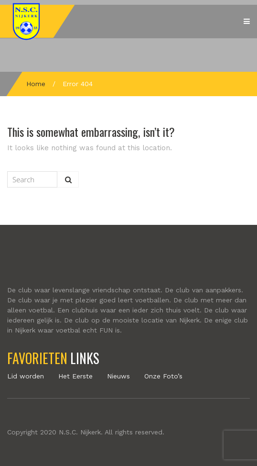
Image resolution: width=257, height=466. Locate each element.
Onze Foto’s (163, 376)
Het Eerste (75, 376)
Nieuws (118, 376)
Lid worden (25, 376)
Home (35, 84)
